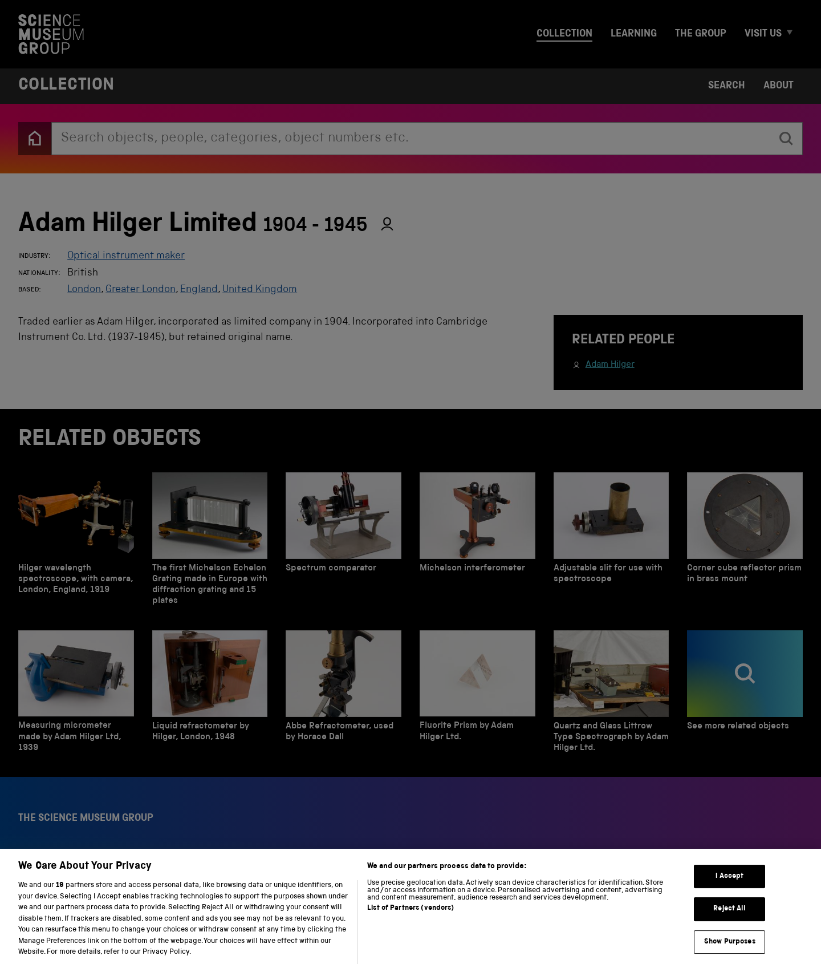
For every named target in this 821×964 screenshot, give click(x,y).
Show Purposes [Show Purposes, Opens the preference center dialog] (729, 950)
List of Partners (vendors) (410, 917)
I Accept (729, 885)
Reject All (729, 917)
